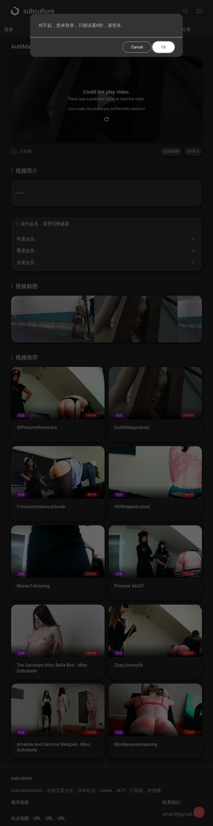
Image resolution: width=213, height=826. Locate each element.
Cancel (137, 47)
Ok (163, 47)
